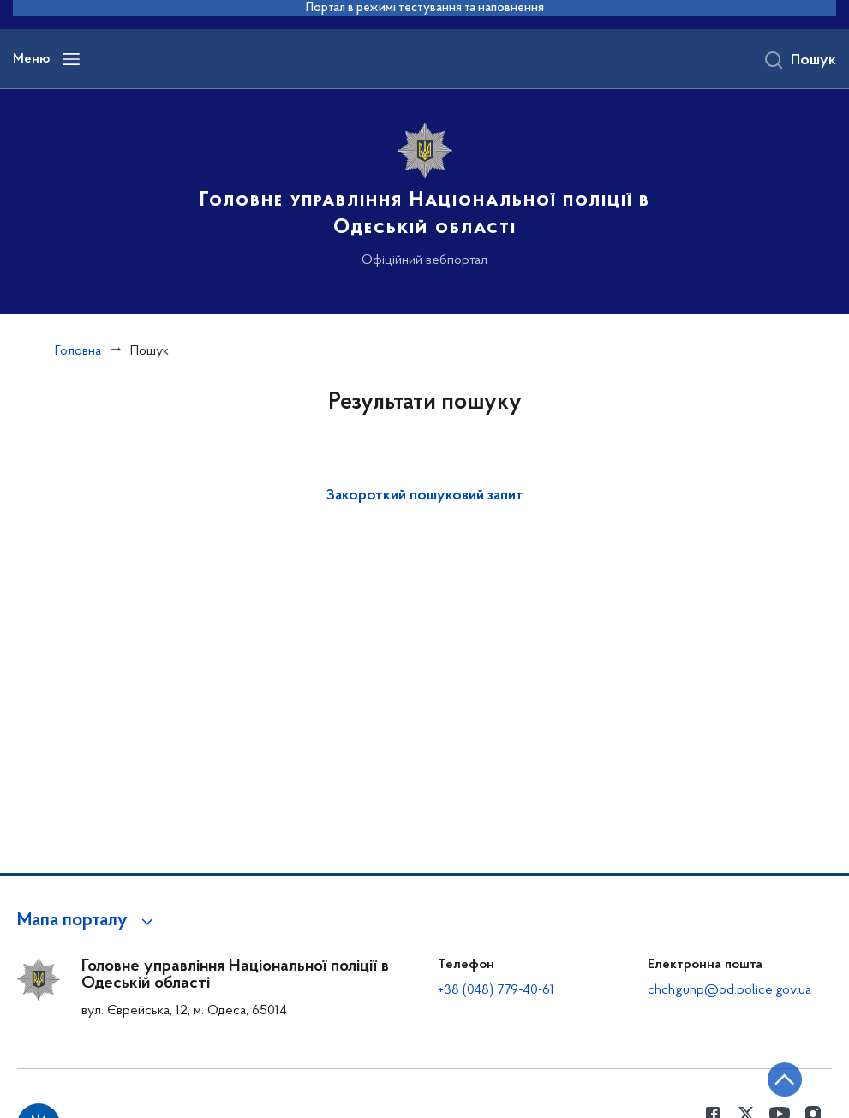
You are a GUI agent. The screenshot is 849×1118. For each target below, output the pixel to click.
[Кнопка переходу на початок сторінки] (785, 1079)
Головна (78, 351)
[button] (87, 921)
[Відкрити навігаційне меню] (71, 59)
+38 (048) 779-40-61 (496, 990)
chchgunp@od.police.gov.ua (729, 990)
